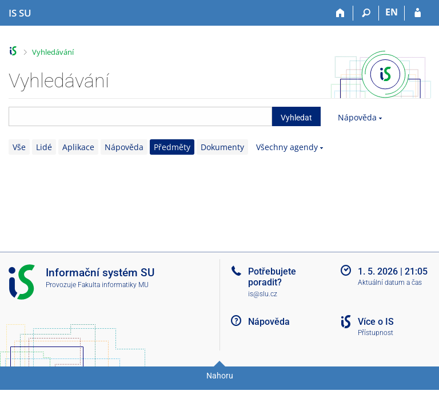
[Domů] (340, 13)
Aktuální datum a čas (390, 283)
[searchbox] (140, 116)
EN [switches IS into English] (391, 12)
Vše (19, 147)
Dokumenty (222, 147)
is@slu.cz (262, 294)
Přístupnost (375, 333)
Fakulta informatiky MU (113, 285)
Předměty (172, 147)
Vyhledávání (53, 52)
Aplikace (78, 147)
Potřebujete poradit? (272, 277)
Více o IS (376, 321)
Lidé (44, 147)
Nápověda (357, 117)
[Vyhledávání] (366, 13)
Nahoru (219, 375)
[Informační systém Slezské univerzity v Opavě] (20, 13)
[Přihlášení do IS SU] (417, 13)
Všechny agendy (287, 147)
